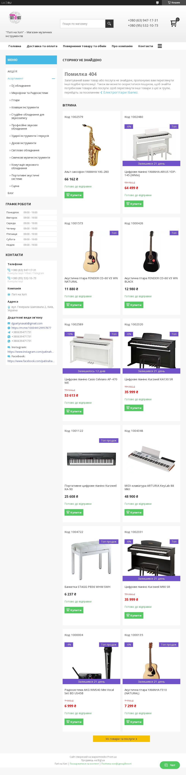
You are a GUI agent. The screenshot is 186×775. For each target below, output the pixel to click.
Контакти (145, 46)
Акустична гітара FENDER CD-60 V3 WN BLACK (151, 279)
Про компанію (122, 46)
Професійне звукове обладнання (24, 126)
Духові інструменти (23, 143)
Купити (75, 195)
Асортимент (15, 78)
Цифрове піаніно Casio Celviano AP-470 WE (91, 380)
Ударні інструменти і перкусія (30, 136)
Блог (11, 193)
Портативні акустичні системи (25, 177)
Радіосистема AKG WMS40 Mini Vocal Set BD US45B (89, 691)
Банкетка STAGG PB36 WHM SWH (87, 586)
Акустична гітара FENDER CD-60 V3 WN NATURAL (91, 279)
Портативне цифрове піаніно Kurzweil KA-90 (91, 487)
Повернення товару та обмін (84, 46)
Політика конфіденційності (116, 763)
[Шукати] (109, 24)
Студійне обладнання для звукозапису (27, 116)
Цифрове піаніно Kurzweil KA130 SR (149, 379)
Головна (15, 46)
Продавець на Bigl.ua (93, 760)
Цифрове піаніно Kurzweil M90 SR (147, 586)
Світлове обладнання (25, 150)
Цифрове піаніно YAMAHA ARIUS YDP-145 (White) (150, 173)
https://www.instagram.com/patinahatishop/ (31, 351)
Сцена (15, 186)
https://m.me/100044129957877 (31, 328)
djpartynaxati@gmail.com (27, 323)
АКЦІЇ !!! (12, 71)
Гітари (15, 100)
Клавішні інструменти (25, 107)
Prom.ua (112, 756)
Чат (169, 765)
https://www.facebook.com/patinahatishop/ (31, 361)
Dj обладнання (21, 85)
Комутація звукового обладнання (25, 166)
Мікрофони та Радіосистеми (29, 93)
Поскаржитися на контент (84, 763)
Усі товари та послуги (120, 739)
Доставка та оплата (42, 46)
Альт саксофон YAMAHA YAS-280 (87, 171)
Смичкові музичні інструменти (30, 157)
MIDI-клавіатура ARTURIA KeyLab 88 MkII (149, 487)
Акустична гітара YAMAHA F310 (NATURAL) (146, 691)
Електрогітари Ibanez (120, 92)
